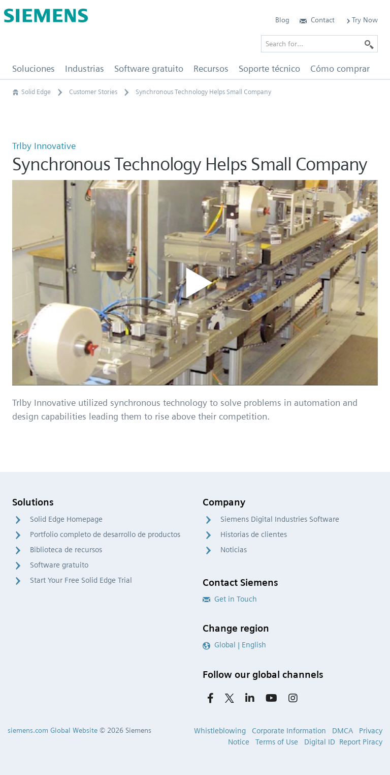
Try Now (361, 20)
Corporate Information (289, 730)
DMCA (342, 730)
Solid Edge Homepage (66, 519)
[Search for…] (319, 43)
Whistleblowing (220, 730)
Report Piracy (360, 742)
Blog (282, 20)
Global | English (234, 644)
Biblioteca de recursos (66, 549)
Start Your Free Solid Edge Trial (81, 580)
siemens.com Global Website (53, 730)
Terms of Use (276, 742)
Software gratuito (59, 565)
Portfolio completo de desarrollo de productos (105, 534)
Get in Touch (230, 599)
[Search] (369, 44)
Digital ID (319, 742)
